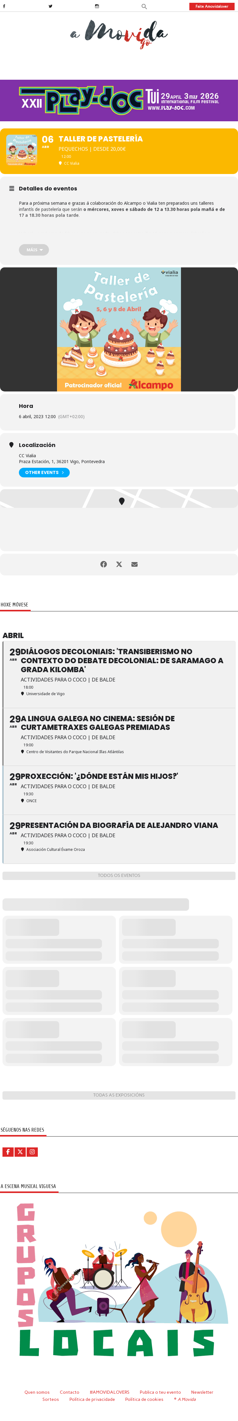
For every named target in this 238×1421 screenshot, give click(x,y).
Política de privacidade (92, 1399)
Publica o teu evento (160, 1392)
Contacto (69, 1392)
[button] (144, 6)
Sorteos (50, 1399)
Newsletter (202, 1392)
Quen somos (37, 1392)
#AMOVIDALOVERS (110, 1392)
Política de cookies (144, 1399)
